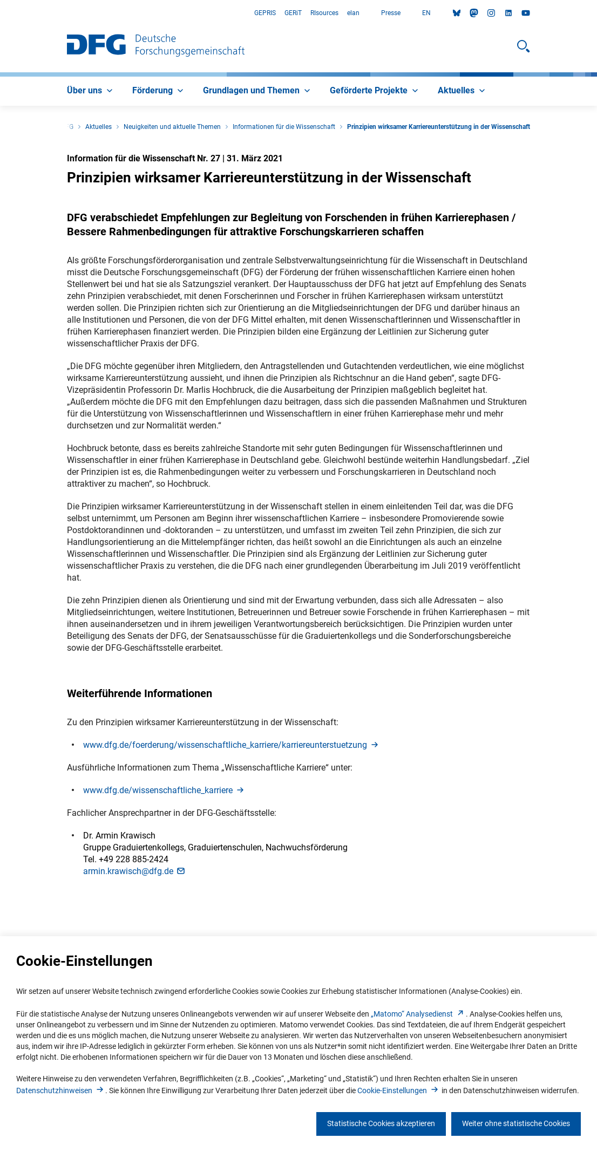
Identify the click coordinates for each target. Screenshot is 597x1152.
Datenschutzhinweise (60, 1090)
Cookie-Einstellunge (398, 1090)
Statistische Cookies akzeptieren (381, 1123)
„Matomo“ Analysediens (418, 1014)
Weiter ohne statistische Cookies (516, 1123)
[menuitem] (91, 91)
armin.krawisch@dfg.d (134, 871)
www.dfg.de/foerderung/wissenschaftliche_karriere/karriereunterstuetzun (231, 745)
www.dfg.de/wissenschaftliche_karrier (164, 790)
